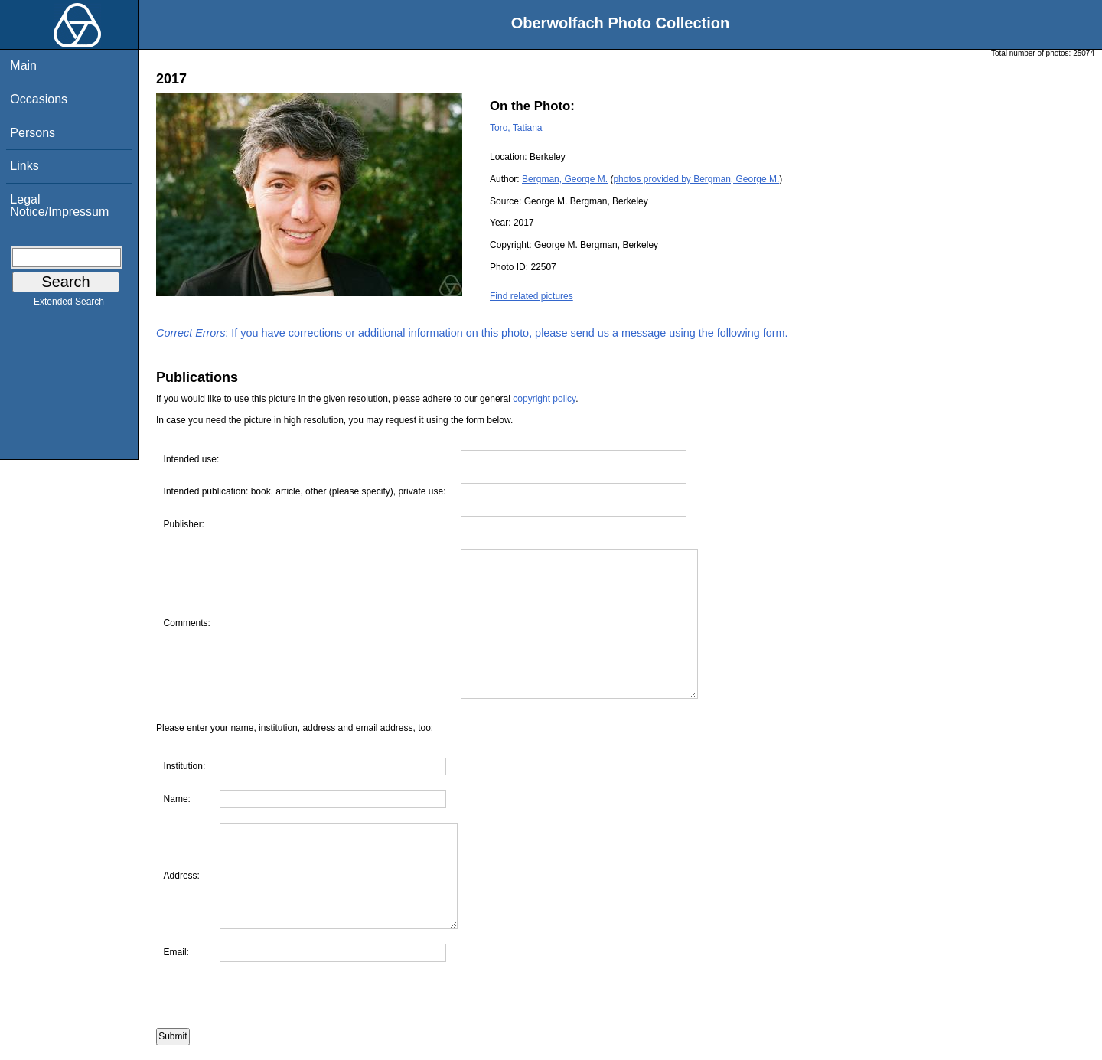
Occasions (38, 99)
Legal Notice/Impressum (59, 205)
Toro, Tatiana (516, 127)
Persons (32, 132)
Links (24, 165)
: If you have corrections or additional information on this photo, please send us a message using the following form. (472, 333)
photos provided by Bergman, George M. (696, 179)
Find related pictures (531, 296)
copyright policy (544, 398)
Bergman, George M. (565, 179)
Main (23, 65)
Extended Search (69, 304)
